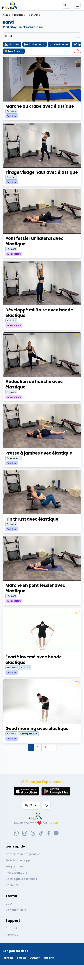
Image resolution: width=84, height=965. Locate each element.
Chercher (11, 885)
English (21, 957)
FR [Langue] (66, 5)
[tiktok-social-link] (41, 833)
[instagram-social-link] (24, 833)
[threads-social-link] (32, 833)
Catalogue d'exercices (21, 879)
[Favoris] (77, 61)
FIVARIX (54, 823)
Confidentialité (15, 910)
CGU (8, 904)
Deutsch (35, 957)
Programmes (14, 866)
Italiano (49, 957)
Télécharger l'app (17, 860)
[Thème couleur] (46, 805)
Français (8, 957)
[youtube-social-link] (56, 833)
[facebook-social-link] (48, 833)
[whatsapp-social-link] (16, 833)
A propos (11, 935)
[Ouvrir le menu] (77, 5)
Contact (11, 928)
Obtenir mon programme (22, 854)
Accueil (7, 15)
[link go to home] (36, 816)
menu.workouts (16, 873)
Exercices (19, 15)
